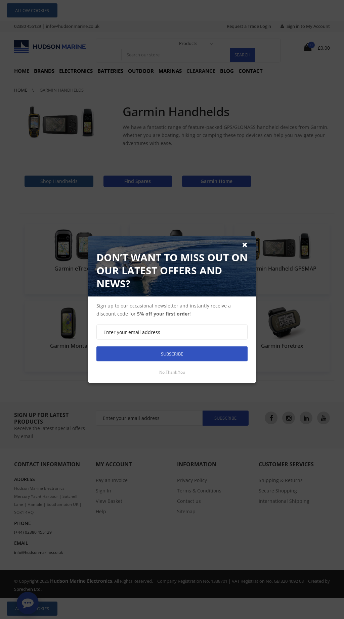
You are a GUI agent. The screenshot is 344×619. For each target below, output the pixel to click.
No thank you (172, 372)
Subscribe (172, 354)
